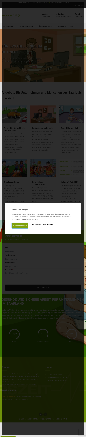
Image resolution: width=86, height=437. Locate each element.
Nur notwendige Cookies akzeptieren (42, 224)
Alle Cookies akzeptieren (20, 225)
